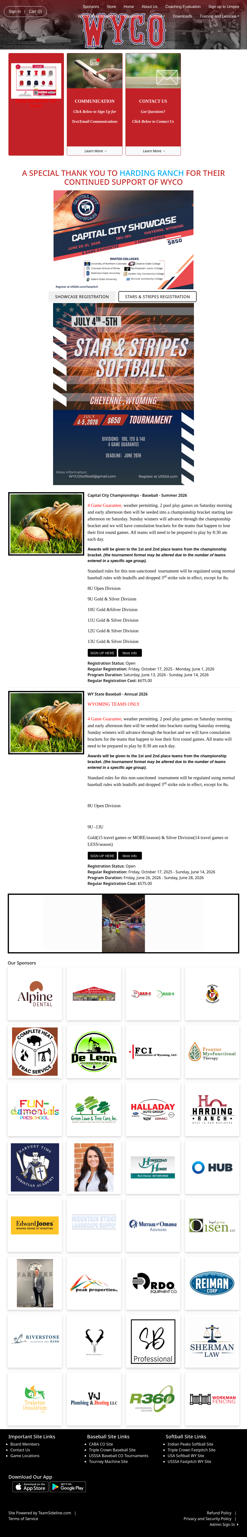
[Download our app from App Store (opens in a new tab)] (30, 1486)
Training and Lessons (219, 16)
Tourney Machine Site (108, 1461)
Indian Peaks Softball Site (190, 1444)
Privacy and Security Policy (207, 1518)
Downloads (182, 16)
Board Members (25, 1444)
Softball (157, 16)
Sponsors (91, 7)
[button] (16, 923)
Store (111, 7)
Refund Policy (219, 1513)
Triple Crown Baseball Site (112, 1450)
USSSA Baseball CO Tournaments (118, 1455)
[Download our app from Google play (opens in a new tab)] (68, 1486)
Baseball (132, 16)
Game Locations (25, 1455)
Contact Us (20, 1450)
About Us (150, 7)
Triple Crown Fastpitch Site (191, 1450)
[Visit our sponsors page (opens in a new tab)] (35, 994)
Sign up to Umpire (223, 7)
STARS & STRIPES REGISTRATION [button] (157, 296)
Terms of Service (23, 1518)
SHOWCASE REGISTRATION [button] (82, 296)
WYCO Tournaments (97, 16)
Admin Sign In (224, 1524)
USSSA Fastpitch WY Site (189, 1461)
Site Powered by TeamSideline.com (39, 1513)
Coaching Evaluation (183, 7)
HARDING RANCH (152, 173)
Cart (35, 11)
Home (129, 7)
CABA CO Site (101, 1444)
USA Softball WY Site (186, 1455)
